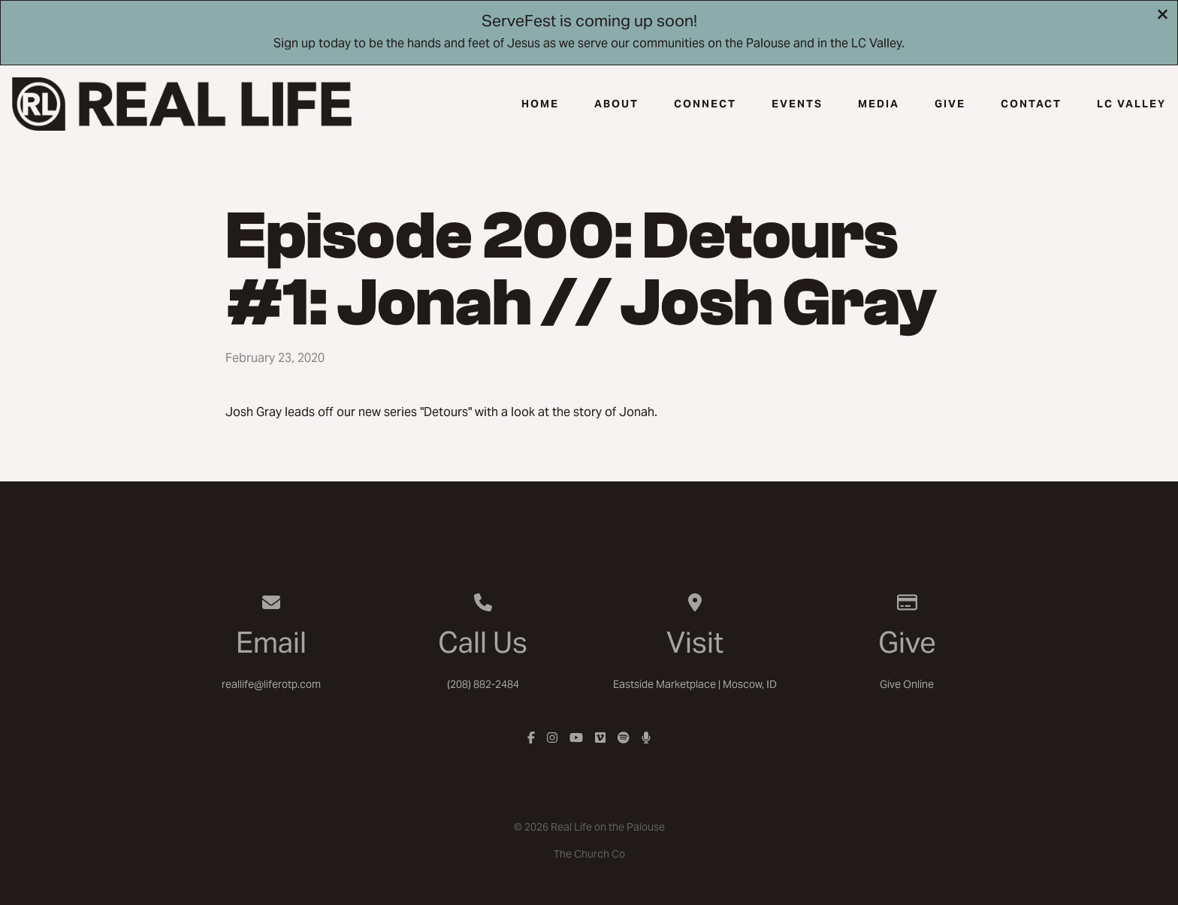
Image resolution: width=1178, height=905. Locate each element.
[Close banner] (1162, 16)
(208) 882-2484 (483, 684)
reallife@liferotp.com (271, 684)
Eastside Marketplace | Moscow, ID (695, 684)
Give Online (907, 684)
